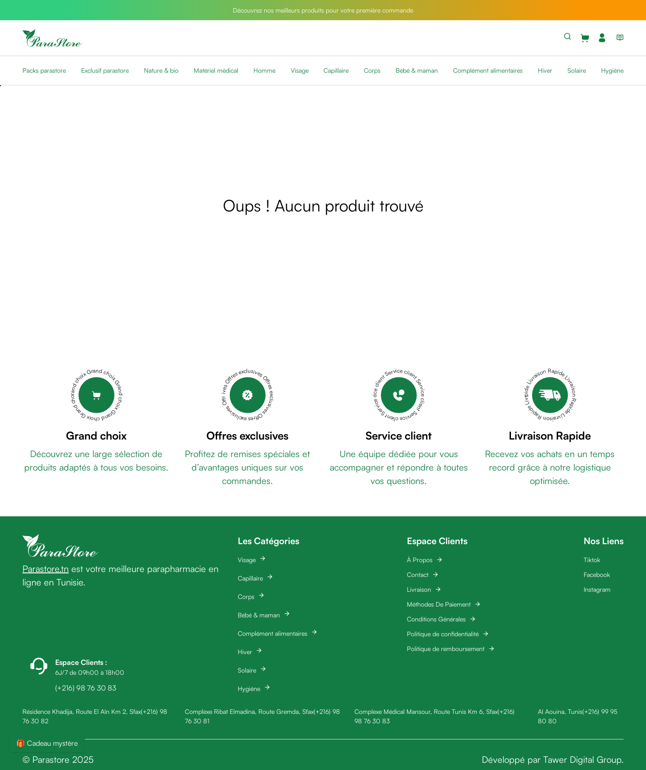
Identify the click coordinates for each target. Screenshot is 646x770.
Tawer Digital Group (582, 759)
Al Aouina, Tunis (560, 711)
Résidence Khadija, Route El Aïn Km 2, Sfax (81, 711)
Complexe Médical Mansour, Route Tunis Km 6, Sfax (426, 711)
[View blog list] (618, 37)
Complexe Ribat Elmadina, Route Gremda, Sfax (249, 711)
